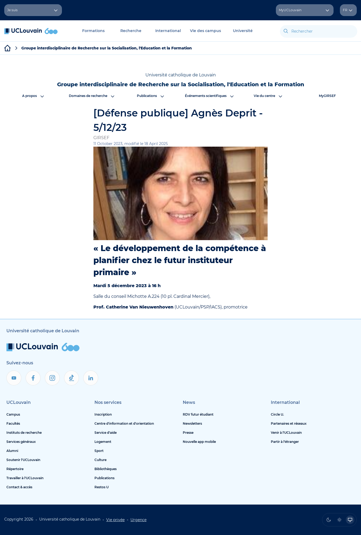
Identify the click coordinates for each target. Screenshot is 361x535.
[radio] (328, 520)
